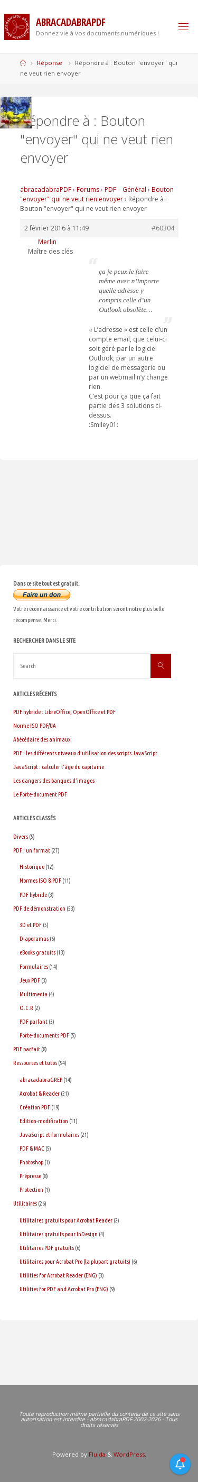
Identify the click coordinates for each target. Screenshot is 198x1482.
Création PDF (35, 1107)
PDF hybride (33, 894)
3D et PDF (31, 924)
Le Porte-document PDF (40, 794)
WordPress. (130, 1454)
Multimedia (34, 993)
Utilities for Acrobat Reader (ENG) (58, 1275)
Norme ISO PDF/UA (34, 725)
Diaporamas (34, 938)
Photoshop (31, 1162)
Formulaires (34, 966)
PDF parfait (26, 1048)
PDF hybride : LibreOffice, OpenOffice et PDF (64, 711)
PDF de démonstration (39, 908)
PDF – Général (125, 189)
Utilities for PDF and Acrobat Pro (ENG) (64, 1288)
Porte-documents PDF (44, 1035)
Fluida (96, 1454)
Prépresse (30, 1175)
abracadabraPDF (45, 189)
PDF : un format (31, 850)
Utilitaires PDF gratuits (47, 1247)
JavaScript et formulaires (49, 1134)
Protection (31, 1189)
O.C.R (26, 1007)
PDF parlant (34, 1021)
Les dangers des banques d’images (54, 780)
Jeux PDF (30, 980)
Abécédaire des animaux (41, 739)
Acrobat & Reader (40, 1093)
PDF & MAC (32, 1148)
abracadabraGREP (41, 1079)
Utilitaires (25, 1203)
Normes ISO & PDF (40, 880)
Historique (32, 866)
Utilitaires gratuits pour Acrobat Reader (66, 1220)
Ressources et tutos (35, 1062)
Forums (88, 189)
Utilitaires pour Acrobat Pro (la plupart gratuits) (75, 1261)
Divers (20, 836)
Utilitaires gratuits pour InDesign (59, 1233)
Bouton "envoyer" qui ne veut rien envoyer (97, 194)
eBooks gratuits (37, 952)
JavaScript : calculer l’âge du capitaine (58, 766)
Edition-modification (44, 1120)
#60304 (163, 228)
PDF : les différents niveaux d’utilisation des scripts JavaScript (85, 752)
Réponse (49, 63)
